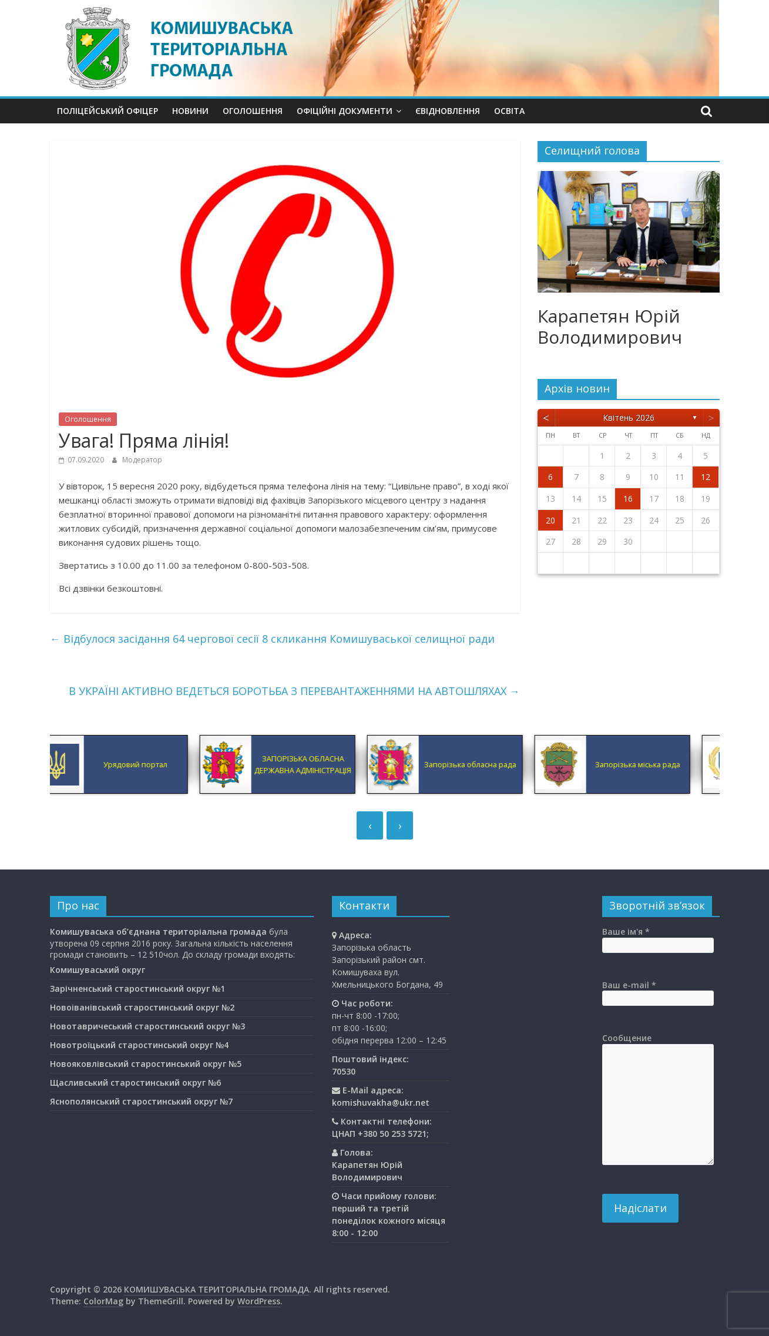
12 (705, 476)
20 (550, 520)
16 (628, 498)
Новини (190, 110)
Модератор (142, 460)
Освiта (509, 110)
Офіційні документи (344, 110)
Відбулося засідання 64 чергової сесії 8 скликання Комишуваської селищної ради (272, 639)
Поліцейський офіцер (107, 110)
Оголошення (253, 110)
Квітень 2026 (628, 417)
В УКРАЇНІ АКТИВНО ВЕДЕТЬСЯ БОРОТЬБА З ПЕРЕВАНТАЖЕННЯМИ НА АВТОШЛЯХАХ (294, 691)
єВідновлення (447, 110)
